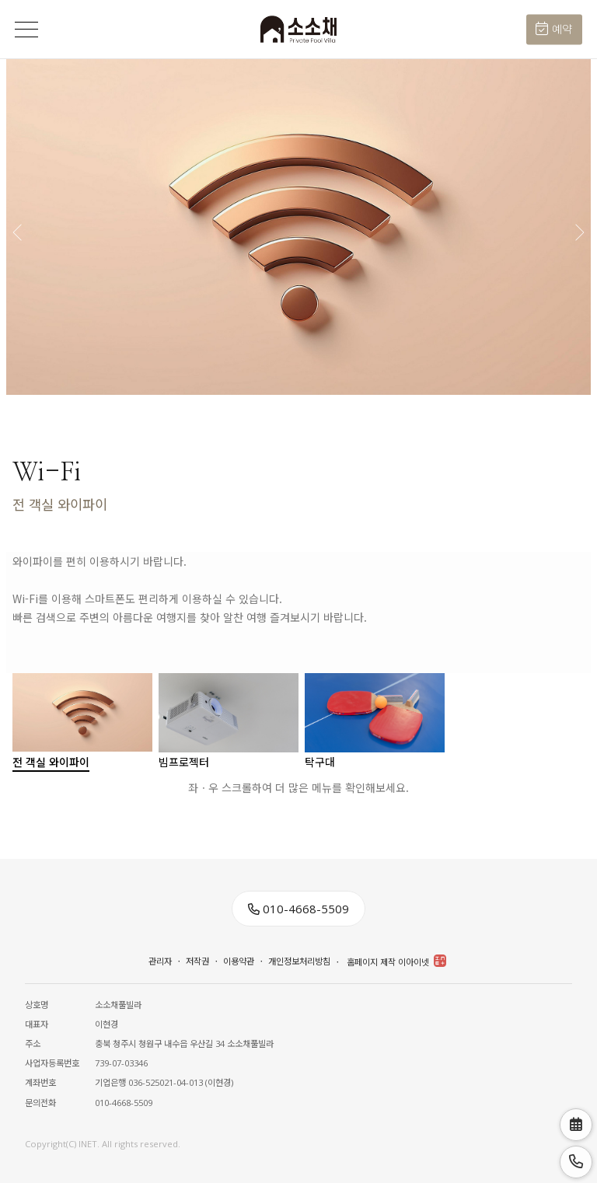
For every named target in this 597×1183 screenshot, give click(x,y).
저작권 (197, 961)
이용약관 (238, 961)
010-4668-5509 (298, 908)
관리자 (160, 961)
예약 (554, 29)
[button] (579, 227)
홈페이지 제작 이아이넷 (396, 961)
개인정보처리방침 (299, 961)
